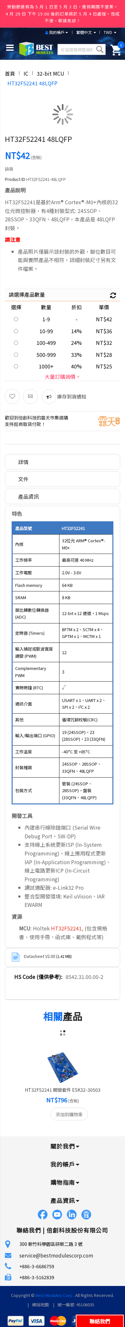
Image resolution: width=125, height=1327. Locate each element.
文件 (23, 479)
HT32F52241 (66, 928)
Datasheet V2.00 (40, 956)
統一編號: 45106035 (75, 1304)
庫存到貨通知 (71, 396)
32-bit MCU (50, 73)
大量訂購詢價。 (63, 376)
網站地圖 (40, 1304)
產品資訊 (28, 496)
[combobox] (81, 49)
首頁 (10, 73)
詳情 (23, 462)
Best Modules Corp (54, 1295)
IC (26, 73)
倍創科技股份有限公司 (77, 1230)
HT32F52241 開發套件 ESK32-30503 (62, 1090)
